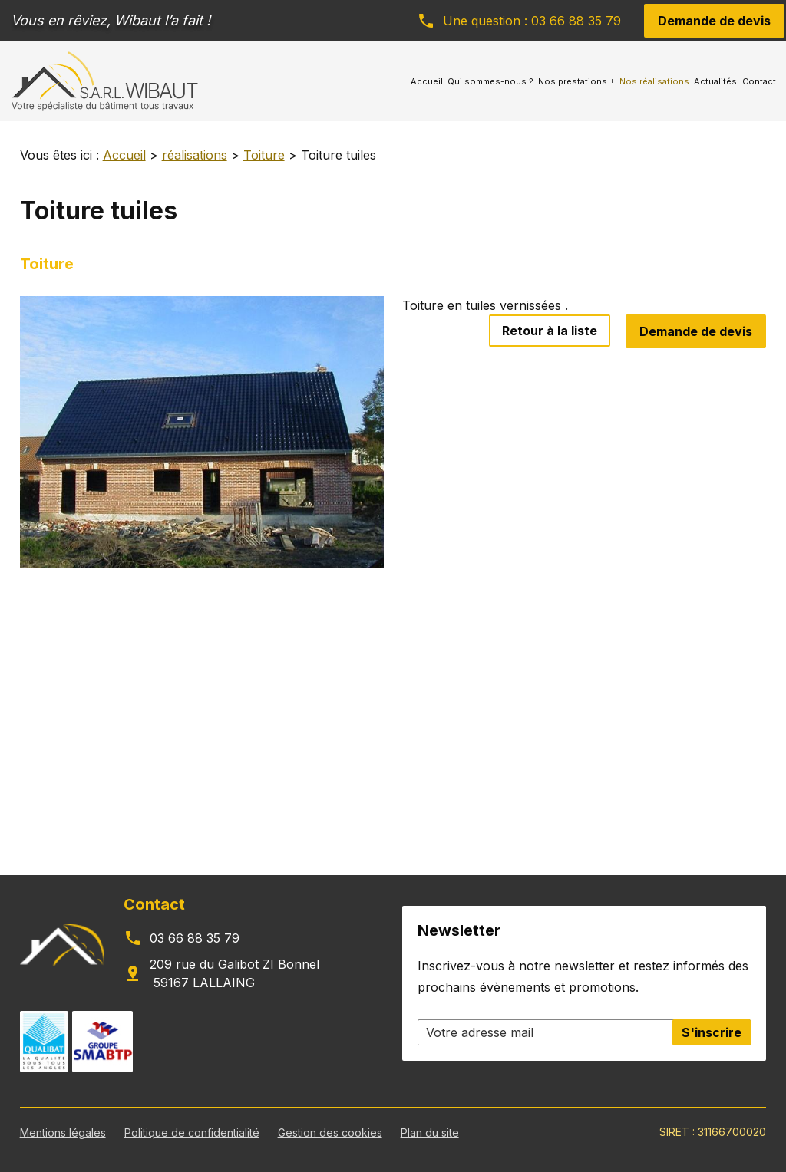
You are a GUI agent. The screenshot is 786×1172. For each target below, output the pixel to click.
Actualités (715, 81)
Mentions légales (63, 1132)
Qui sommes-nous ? (490, 81)
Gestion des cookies (330, 1132)
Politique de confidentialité (191, 1132)
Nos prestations (572, 81)
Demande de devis (714, 20)
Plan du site (430, 1132)
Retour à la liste (549, 330)
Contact (759, 81)
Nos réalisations (654, 81)
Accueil (427, 81)
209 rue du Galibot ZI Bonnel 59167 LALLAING (234, 973)
